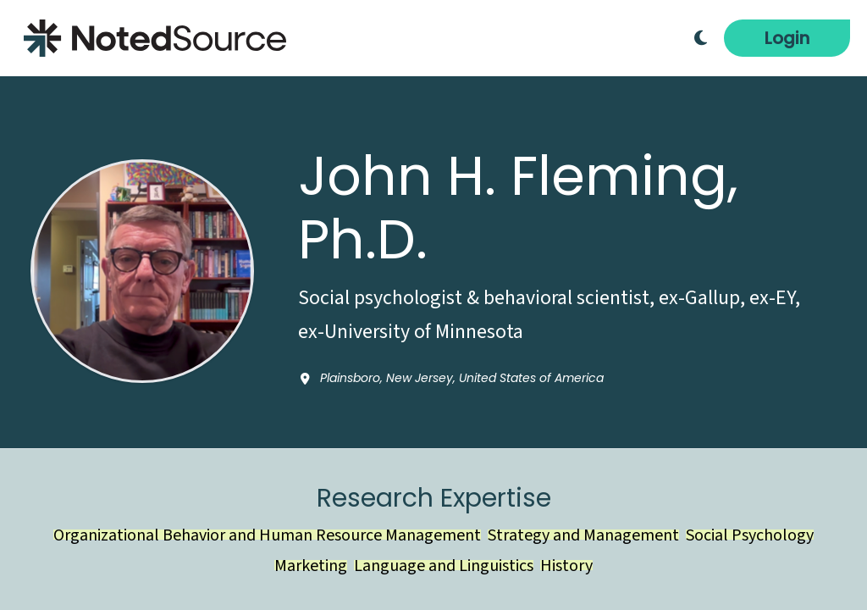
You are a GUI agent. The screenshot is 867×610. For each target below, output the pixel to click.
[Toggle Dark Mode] (700, 38)
